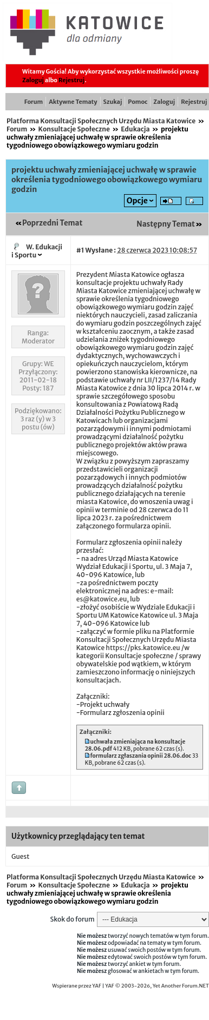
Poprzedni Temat (52, 223)
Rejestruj (71, 80)
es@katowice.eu (101, 599)
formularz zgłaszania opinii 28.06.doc (141, 755)
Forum (33, 101)
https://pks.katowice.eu (143, 648)
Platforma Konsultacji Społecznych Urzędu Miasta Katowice (100, 121)
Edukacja (135, 129)
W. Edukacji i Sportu (36, 251)
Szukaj (112, 101)
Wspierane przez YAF (76, 986)
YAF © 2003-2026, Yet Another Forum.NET (157, 986)
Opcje (137, 201)
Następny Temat (165, 224)
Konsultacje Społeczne (74, 129)
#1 (80, 250)
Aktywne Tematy (73, 101)
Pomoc (137, 101)
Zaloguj (33, 80)
